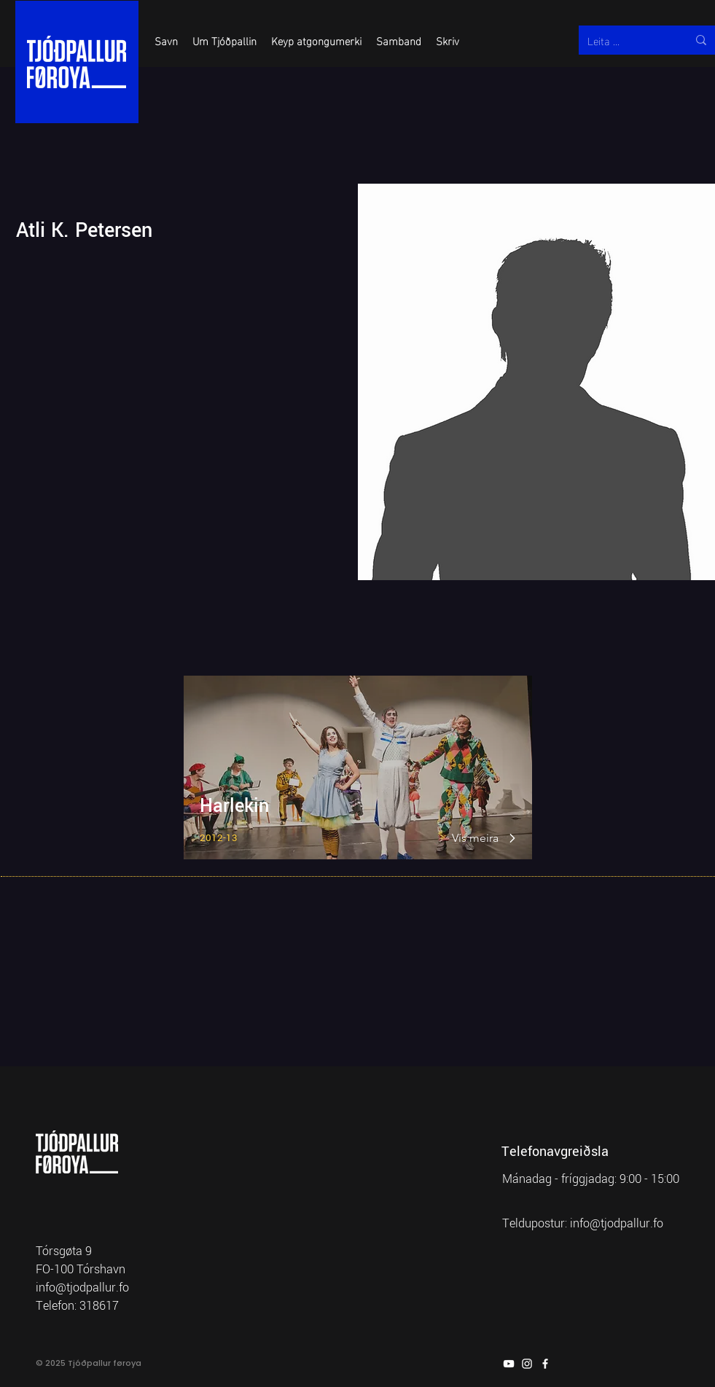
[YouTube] (508, 1363)
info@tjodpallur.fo (616, 1223)
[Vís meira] (476, 838)
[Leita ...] (626, 40)
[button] (166, 40)
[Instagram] (527, 1363)
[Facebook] (545, 1363)
